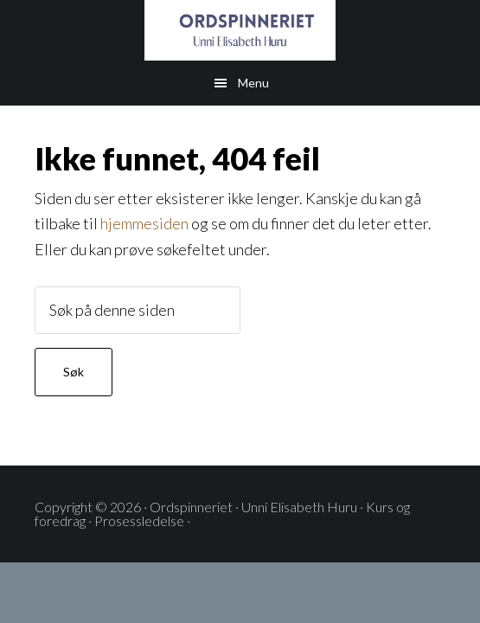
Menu (253, 82)
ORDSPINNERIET (240, 30)
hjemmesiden (144, 223)
